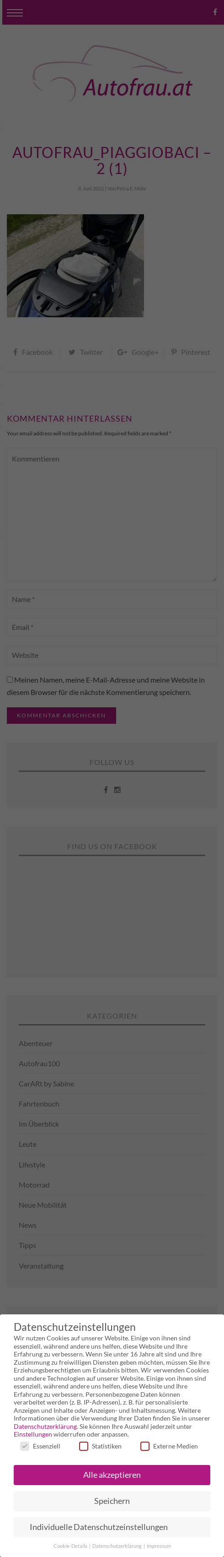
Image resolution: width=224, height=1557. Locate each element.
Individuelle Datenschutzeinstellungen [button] (99, 1527)
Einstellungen (33, 1434)
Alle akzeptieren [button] (112, 1475)
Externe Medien (169, 1446)
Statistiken (100, 1446)
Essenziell (40, 1446)
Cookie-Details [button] (70, 1546)
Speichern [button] (112, 1501)
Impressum (159, 1546)
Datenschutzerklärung (45, 1426)
